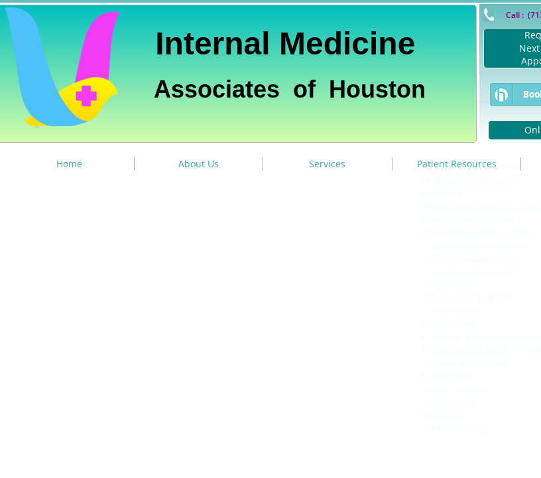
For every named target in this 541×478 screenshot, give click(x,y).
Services (327, 163)
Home (69, 163)
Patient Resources (457, 163)
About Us (198, 163)
